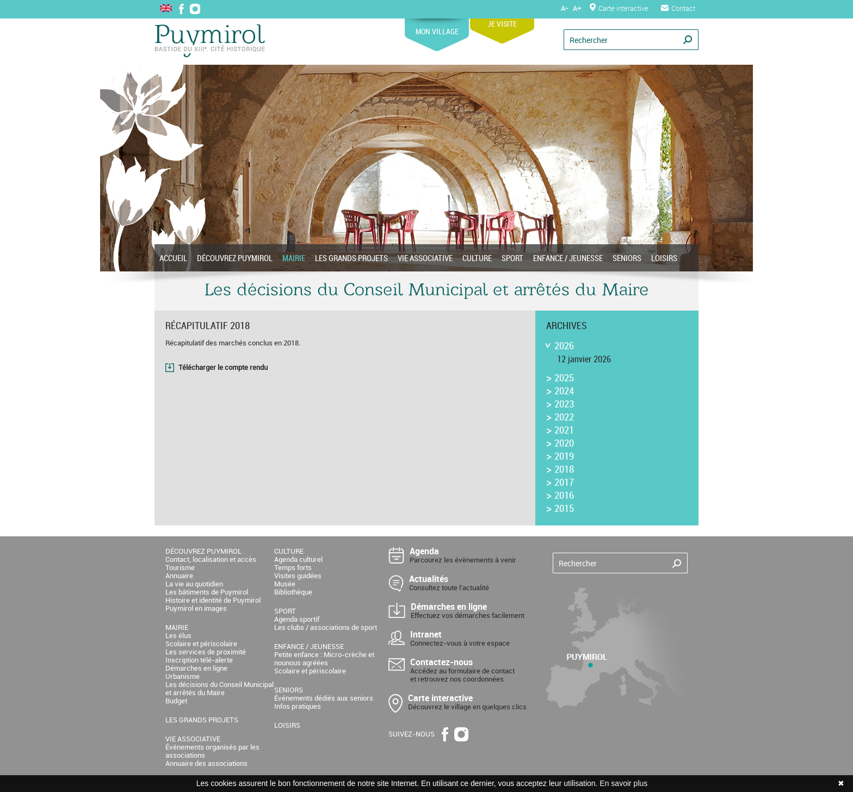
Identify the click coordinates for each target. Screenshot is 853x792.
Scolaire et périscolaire (201, 643)
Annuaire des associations (206, 763)
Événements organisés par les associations (212, 751)
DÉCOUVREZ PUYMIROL (235, 257)
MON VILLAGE (437, 27)
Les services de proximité (205, 652)
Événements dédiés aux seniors (323, 698)
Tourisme (180, 567)
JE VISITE (502, 20)
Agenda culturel (298, 559)
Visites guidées (298, 575)
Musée (284, 584)
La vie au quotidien (194, 584)
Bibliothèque (293, 592)
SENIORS (627, 257)
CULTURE (477, 257)
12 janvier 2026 (584, 359)
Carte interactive (619, 8)
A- (564, 8)
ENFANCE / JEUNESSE (568, 257)
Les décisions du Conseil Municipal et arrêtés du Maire (219, 688)
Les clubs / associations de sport (325, 627)
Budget (176, 701)
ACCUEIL (173, 257)
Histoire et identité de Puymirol (213, 600)
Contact (678, 8)
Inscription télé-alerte (199, 660)
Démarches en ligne (196, 668)
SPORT (512, 257)
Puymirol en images (196, 608)
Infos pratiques (297, 706)
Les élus (178, 635)
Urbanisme (182, 676)
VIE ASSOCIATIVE (425, 257)
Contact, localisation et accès (210, 559)
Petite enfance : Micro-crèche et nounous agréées (324, 658)
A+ (577, 8)
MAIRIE (293, 257)
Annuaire (179, 575)
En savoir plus (623, 783)
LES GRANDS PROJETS (351, 257)
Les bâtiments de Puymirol (206, 592)
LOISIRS (664, 257)
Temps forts (293, 567)
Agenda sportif (296, 619)
